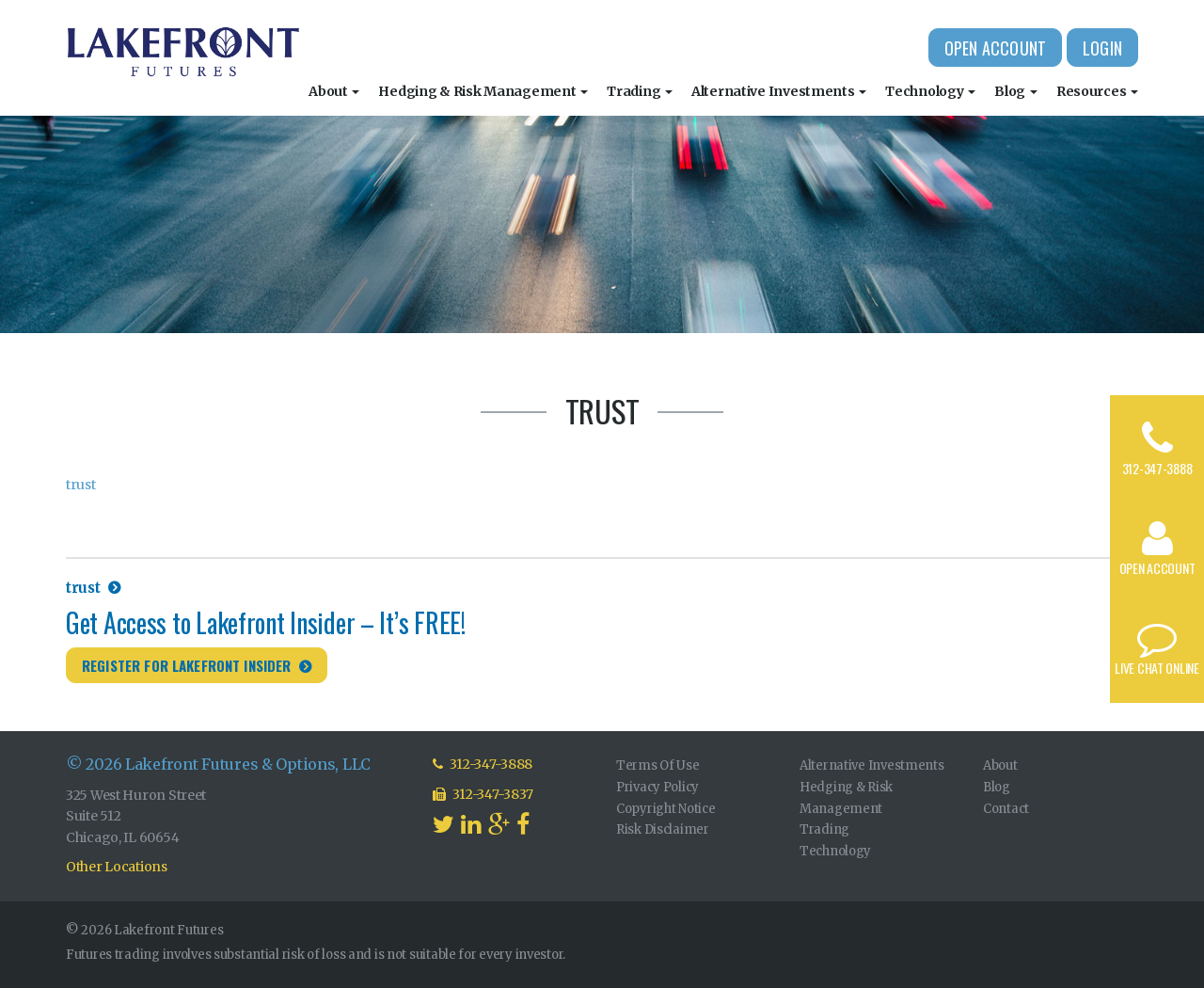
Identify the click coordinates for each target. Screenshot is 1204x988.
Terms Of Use (658, 765)
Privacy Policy (657, 787)
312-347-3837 (483, 794)
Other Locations (116, 866)
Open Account (995, 48)
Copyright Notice (666, 809)
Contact (1006, 809)
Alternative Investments (778, 91)
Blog (1016, 91)
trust (81, 484)
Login (1102, 48)
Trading (640, 91)
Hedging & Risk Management (483, 91)
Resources (1097, 91)
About (334, 91)
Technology (930, 91)
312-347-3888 (1157, 468)
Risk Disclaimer (662, 829)
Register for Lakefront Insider (187, 665)
